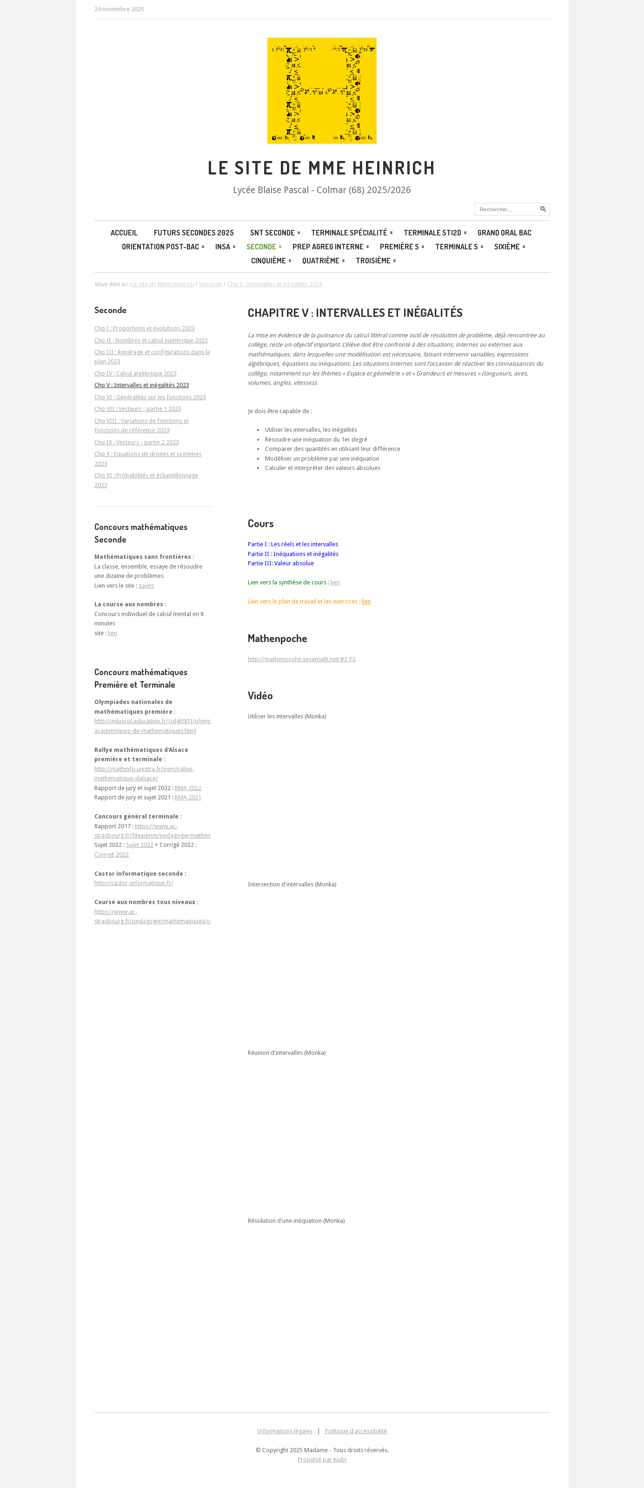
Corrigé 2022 (111, 854)
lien (335, 582)
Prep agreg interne (331, 246)
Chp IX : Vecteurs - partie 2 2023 (136, 442)
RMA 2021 (188, 797)
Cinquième (272, 260)
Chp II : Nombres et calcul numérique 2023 (151, 340)
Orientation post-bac (164, 246)
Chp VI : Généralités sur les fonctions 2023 (150, 397)
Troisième (377, 260)
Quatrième (324, 260)
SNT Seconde (276, 232)
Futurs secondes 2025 (194, 232)
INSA (226, 246)
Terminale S (460, 246)
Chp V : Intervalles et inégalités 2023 (141, 385)
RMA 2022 (188, 787)
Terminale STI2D (436, 232)
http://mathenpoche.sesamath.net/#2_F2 (302, 659)
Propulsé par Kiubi (322, 1459)
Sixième (510, 246)
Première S (403, 246)
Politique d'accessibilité (356, 1431)
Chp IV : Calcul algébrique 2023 (135, 373)
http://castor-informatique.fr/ (133, 882)
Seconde (264, 246)
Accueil (124, 232)
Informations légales (284, 1431)
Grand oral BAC (504, 232)
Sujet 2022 (139, 844)
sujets (146, 585)
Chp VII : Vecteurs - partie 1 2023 (137, 408)
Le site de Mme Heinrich (162, 284)
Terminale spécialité (352, 232)
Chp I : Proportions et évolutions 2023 (144, 328)
